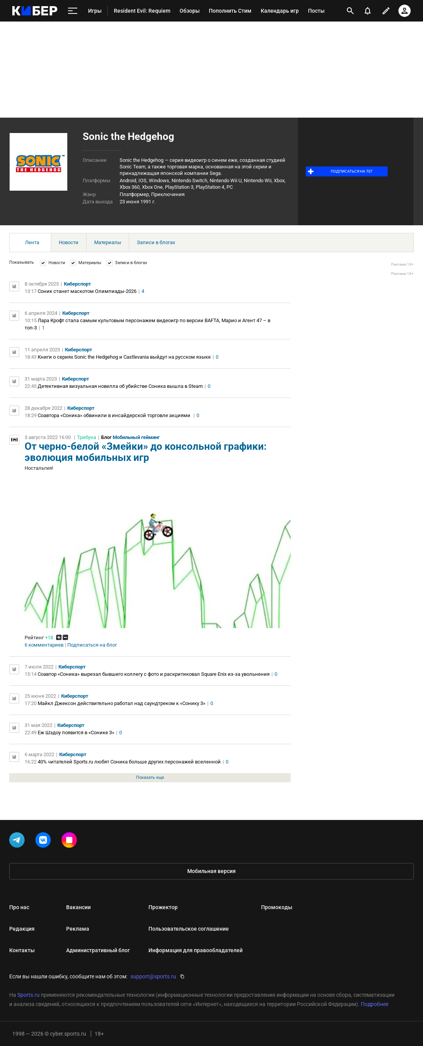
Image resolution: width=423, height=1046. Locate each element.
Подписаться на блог (92, 645)
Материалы (107, 242)
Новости (68, 242)
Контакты (22, 950)
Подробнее (374, 1004)
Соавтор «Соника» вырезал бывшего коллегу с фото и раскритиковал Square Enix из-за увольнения (154, 674)
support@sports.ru (153, 976)
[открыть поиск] (350, 11)
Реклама (77, 929)
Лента (32, 242)
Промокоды (276, 907)
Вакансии (78, 907)
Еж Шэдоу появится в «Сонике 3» (76, 732)
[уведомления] (367, 11)
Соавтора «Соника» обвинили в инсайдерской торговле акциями (115, 415)
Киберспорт (77, 284)
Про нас (19, 907)
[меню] (72, 11)
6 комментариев (44, 645)
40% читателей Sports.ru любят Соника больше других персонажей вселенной (129, 762)
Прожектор (163, 907)
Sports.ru (28, 995)
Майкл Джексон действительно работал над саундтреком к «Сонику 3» (121, 703)
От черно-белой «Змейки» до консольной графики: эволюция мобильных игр (145, 452)
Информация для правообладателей (195, 950)
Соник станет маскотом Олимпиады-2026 (87, 291)
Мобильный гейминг (136, 437)
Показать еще (150, 777)
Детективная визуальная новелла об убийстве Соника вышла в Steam (120, 386)
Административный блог (98, 950)
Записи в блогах (156, 242)
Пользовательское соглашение (188, 929)
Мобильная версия (211, 871)
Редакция (22, 929)
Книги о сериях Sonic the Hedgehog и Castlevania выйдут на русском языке (124, 357)
